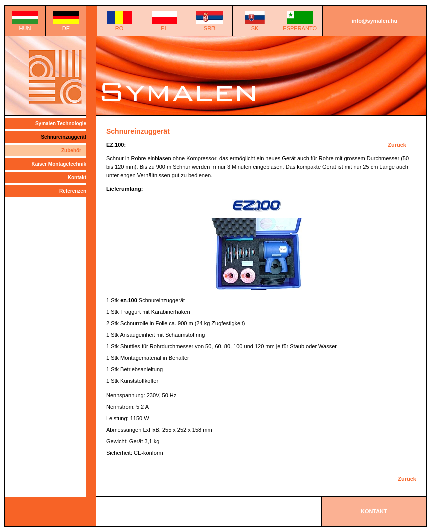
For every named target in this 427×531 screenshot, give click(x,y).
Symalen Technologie (60, 123)
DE (66, 28)
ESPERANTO (300, 28)
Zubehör (71, 150)
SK (255, 28)
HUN (25, 28)
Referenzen (72, 191)
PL (164, 28)
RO (119, 28)
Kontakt (77, 177)
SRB (210, 28)
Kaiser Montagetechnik (59, 164)
